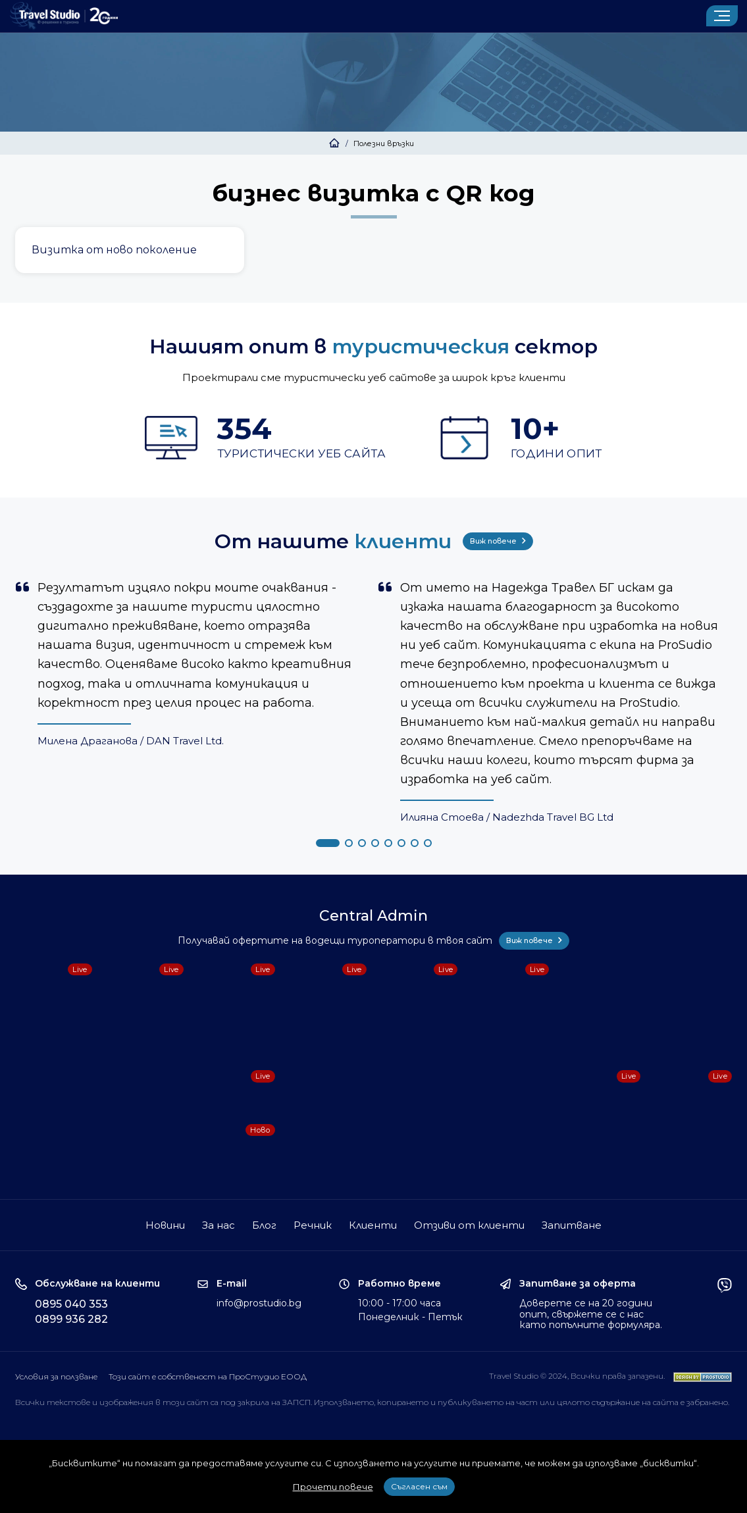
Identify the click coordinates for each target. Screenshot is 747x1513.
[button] (328, 843)
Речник (313, 1225)
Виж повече (498, 541)
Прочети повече (333, 1486)
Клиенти (373, 1225)
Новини (165, 1225)
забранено (707, 1402)
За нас (218, 1225)
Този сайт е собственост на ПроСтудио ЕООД (208, 1376)
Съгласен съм (419, 1486)
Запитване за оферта (577, 1283)
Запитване (572, 1225)
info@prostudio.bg (259, 1303)
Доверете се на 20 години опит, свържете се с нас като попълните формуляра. (590, 1314)
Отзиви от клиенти (469, 1225)
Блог (264, 1225)
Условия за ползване (56, 1376)
